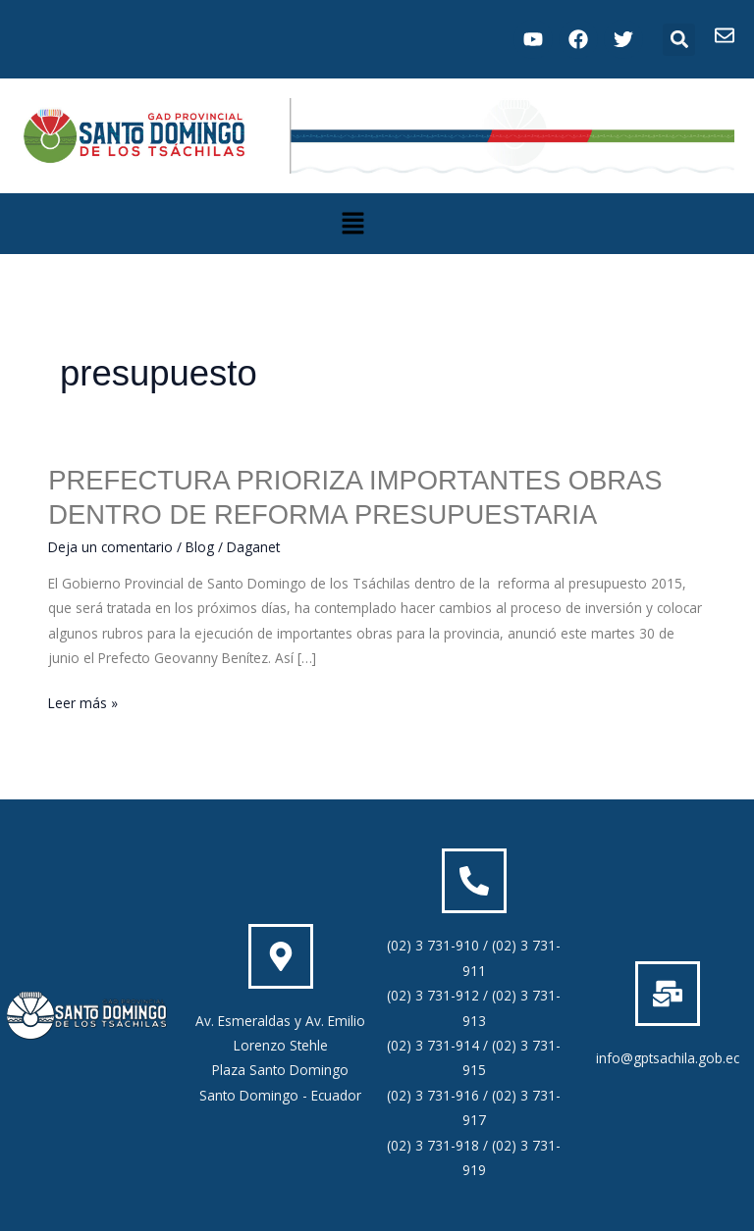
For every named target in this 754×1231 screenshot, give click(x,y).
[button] (679, 40)
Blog (200, 547)
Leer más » (83, 701)
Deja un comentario (110, 547)
